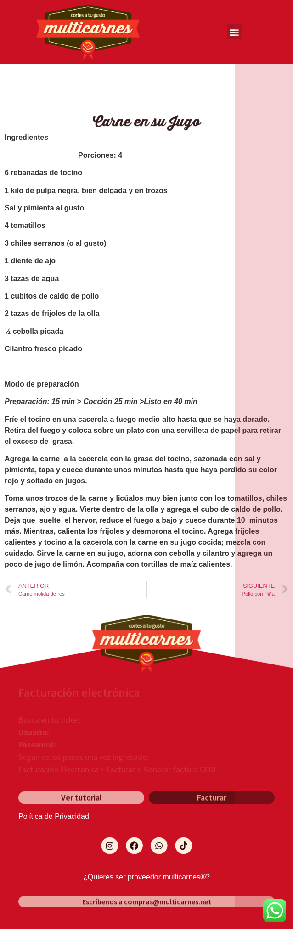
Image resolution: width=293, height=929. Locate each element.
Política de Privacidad (53, 816)
